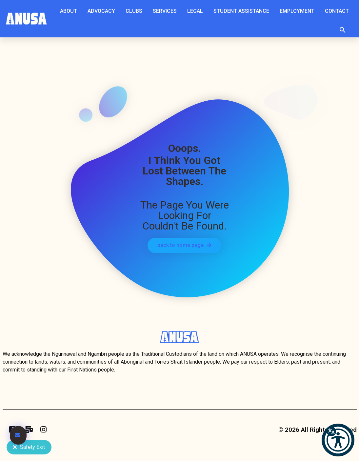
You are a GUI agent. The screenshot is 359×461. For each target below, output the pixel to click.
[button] (342, 29)
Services (166, 11)
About (70, 11)
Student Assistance (242, 11)
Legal (196, 11)
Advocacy (103, 11)
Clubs (136, 11)
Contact (337, 11)
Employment (299, 11)
